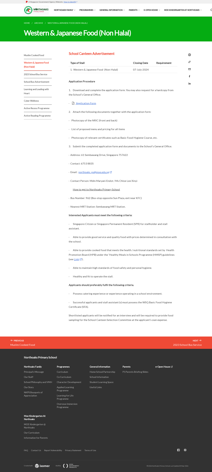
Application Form (86, 103)
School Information (99, 377)
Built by (69, 466)
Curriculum (62, 371)
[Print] (188, 55)
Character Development (69, 382)
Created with (39, 466)
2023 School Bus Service (35, 74)
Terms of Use (90, 450)
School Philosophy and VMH (38, 382)
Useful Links (96, 387)
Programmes (86, 10)
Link (76, 259)
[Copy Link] (188, 62)
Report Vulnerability (53, 450)
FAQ (26, 450)
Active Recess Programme (36, 108)
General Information (111, 10)
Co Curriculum (64, 377)
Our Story (29, 387)
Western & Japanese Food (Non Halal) (36, 64)
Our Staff (28, 377)
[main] (106, 183)
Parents (133, 10)
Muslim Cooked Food (34, 55)
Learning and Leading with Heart (36, 91)
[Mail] (188, 67)
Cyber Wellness (31, 100)
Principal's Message (34, 371)
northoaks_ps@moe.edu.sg (93, 172)
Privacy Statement (73, 450)
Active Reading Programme (37, 115)
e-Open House (151, 10)
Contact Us (36, 450)
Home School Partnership (102, 371)
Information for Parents (36, 437)
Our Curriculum (31, 432)
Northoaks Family (63, 10)
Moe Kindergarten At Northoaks (181, 10)
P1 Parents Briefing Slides (135, 371)
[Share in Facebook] (188, 75)
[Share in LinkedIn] (188, 82)
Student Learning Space (102, 382)
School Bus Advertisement (36, 81)
